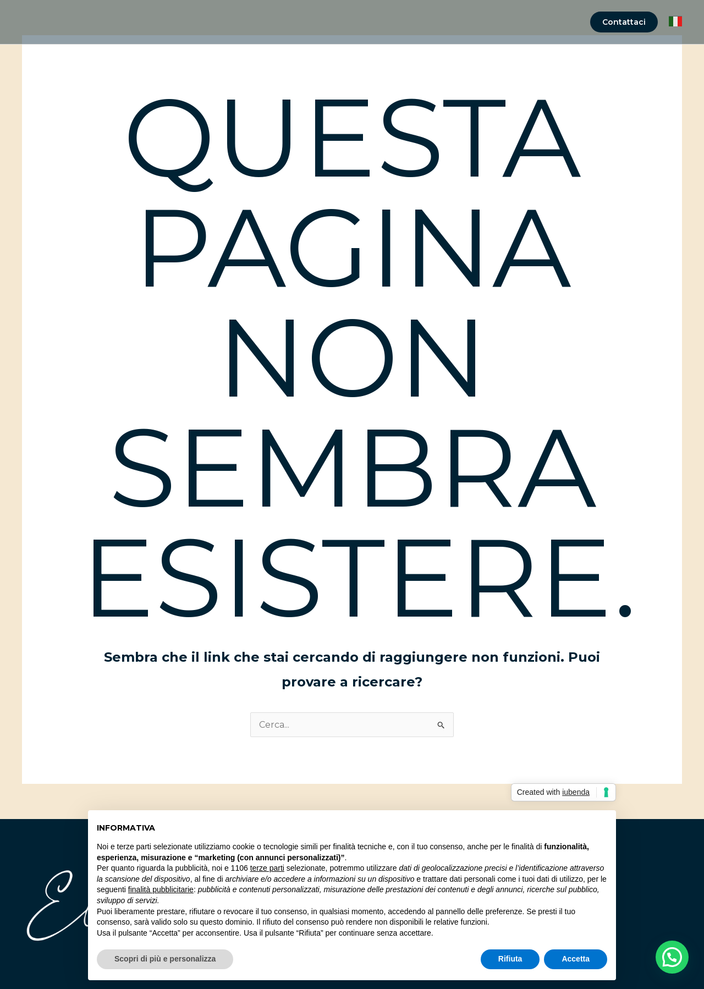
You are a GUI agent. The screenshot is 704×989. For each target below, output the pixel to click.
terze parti (267, 868)
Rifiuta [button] (510, 958)
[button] (624, 22)
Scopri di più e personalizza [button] (165, 958)
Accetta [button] (576, 958)
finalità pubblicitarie (161, 889)
